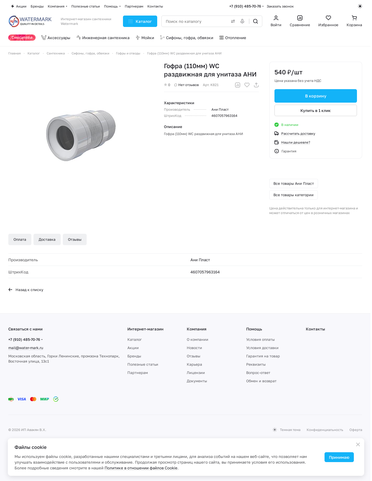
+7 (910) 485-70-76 (245, 6)
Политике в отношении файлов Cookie (141, 467)
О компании (197, 339)
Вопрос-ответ (258, 372)
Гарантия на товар (263, 356)
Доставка (47, 239)
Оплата (19, 239)
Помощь (254, 329)
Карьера (194, 364)
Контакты (315, 329)
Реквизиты (256, 364)
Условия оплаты (260, 339)
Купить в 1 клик (316, 110)
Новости (194, 347)
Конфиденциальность (325, 430)
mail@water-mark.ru (25, 347)
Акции (133, 347)
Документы (197, 381)
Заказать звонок (280, 6)
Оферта (355, 430)
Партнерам (137, 372)
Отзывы (74, 239)
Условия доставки (262, 347)
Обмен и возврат (261, 381)
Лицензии (196, 372)
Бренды (134, 356)
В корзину (315, 95)
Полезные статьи (142, 364)
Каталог (134, 339)
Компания (196, 329)
